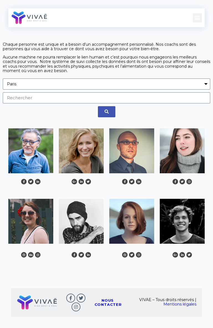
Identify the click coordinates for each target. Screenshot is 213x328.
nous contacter (108, 302)
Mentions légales (179, 304)
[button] (197, 17)
